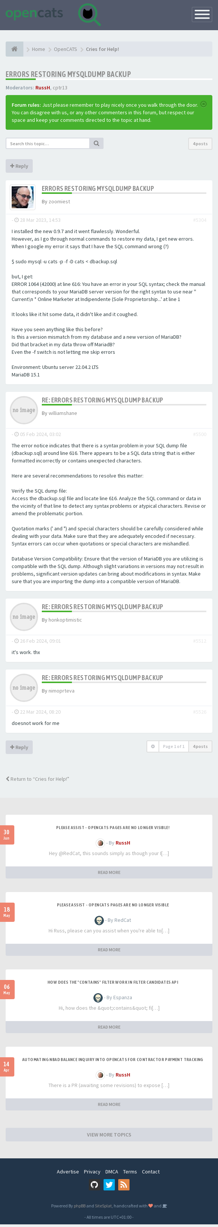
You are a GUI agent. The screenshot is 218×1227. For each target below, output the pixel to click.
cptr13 (60, 87)
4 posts (200, 143)
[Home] (14, 49)
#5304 (199, 222)
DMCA (111, 1174)
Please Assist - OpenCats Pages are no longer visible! (112, 830)
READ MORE (109, 875)
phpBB (79, 1208)
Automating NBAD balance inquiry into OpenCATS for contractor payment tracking (112, 1062)
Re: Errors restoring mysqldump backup (102, 403)
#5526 (199, 714)
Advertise (68, 1174)
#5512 (199, 643)
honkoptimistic (65, 622)
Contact (151, 1174)
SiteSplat (103, 1208)
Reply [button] (19, 166)
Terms (130, 1174)
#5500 (199, 436)
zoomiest (59, 201)
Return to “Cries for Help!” (37, 781)
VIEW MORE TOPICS (109, 1137)
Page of (173, 749)
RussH (42, 87)
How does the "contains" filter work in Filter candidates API (112, 984)
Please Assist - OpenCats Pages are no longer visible (113, 907)
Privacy (92, 1174)
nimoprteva (62, 693)
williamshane (63, 415)
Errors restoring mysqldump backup (68, 74)
